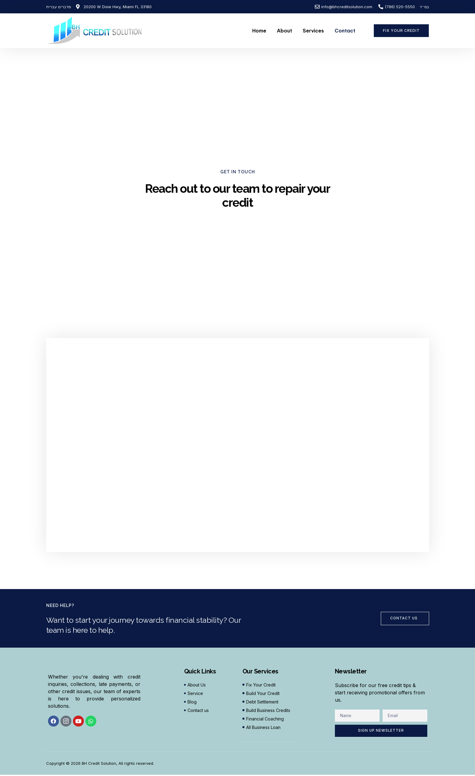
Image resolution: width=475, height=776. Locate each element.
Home (259, 31)
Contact (345, 31)
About (284, 31)
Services (313, 31)
